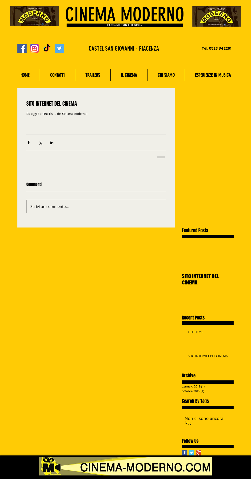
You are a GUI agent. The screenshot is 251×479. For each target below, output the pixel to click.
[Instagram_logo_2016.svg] (34, 48)
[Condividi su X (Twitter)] (40, 142)
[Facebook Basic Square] (184, 452)
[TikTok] (47, 48)
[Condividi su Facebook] (28, 142)
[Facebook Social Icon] (22, 48)
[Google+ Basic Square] (198, 452)
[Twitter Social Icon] (59, 48)
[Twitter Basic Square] (191, 452)
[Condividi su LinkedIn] (51, 142)
